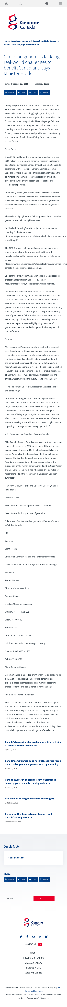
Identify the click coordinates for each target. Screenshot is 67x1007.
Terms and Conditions (34, 991)
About (33, 953)
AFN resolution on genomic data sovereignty (29, 798)
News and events (33, 972)
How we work (33, 967)
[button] (10, 92)
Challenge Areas (33, 962)
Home (6, 41)
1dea (59, 987)
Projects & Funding (33, 958)
